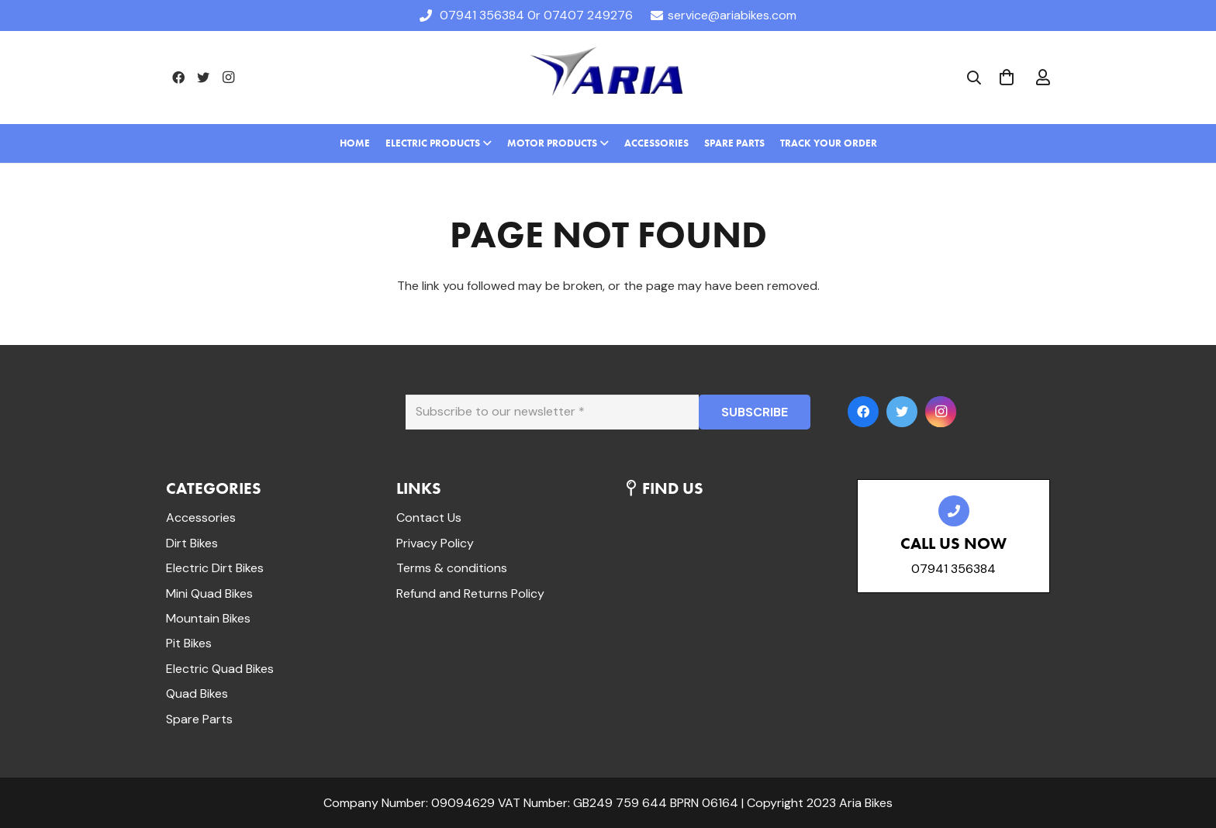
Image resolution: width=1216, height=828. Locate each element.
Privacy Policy (435, 543)
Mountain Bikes (208, 618)
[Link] (608, 77)
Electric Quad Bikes (220, 669)
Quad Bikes (197, 693)
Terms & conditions (451, 568)
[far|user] (1043, 77)
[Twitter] (203, 77)
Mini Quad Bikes (209, 593)
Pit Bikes (189, 643)
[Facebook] (178, 77)
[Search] (974, 77)
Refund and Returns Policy (470, 593)
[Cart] (1007, 77)
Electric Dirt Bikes (215, 568)
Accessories (201, 517)
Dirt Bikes (192, 543)
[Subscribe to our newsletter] (552, 412)
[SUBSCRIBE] (754, 412)
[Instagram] (228, 77)
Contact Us (428, 517)
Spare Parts (199, 719)
